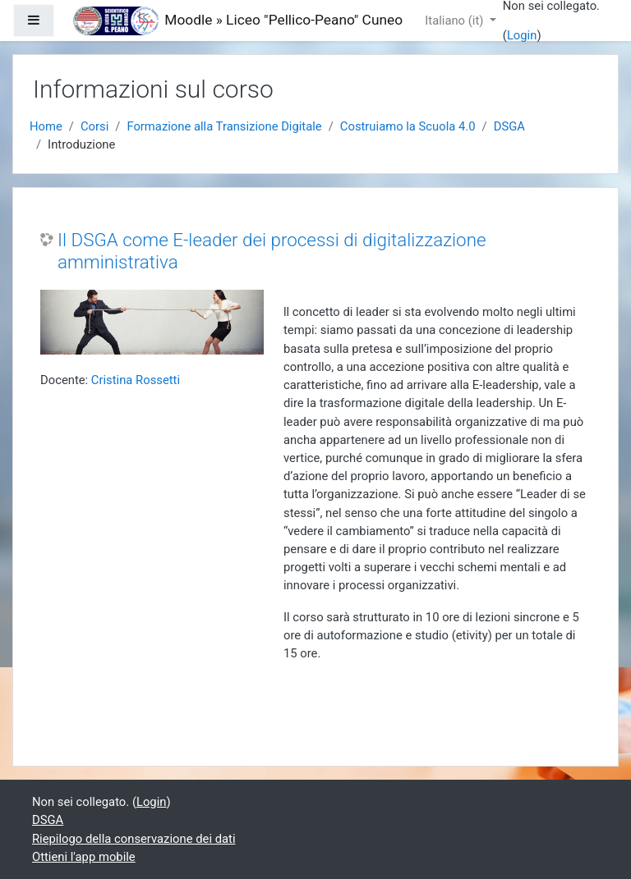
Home (46, 126)
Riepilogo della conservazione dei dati (133, 838)
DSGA (509, 126)
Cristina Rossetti (135, 380)
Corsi (94, 126)
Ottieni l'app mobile (84, 856)
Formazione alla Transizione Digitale (224, 126)
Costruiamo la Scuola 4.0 (408, 126)
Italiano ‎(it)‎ (455, 20)
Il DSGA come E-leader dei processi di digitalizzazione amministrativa (272, 250)
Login (522, 35)
